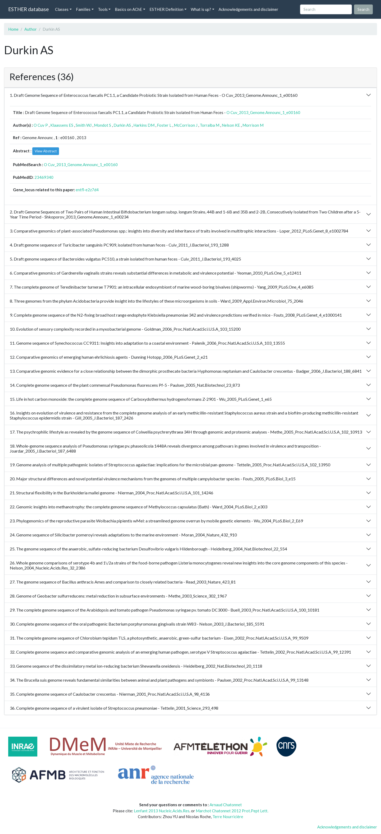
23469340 (43, 177)
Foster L (164, 125)
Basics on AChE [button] (128, 9)
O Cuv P (41, 125)
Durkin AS (122, 125)
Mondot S (102, 125)
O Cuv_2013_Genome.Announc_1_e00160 (263, 112)
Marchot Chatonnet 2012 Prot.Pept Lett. (232, 810)
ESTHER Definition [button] (166, 9)
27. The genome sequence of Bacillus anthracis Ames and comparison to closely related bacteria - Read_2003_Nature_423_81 (123, 581)
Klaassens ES (61, 125)
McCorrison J (185, 125)
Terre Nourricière (227, 816)
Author (30, 29)
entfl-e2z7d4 (87, 189)
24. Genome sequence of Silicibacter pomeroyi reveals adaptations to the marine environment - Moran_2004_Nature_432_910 (123, 534)
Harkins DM (144, 125)
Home (13, 29)
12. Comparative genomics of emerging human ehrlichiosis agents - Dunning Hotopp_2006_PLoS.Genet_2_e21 (109, 356)
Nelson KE (231, 125)
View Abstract (46, 151)
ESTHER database (28, 9)
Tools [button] (103, 9)
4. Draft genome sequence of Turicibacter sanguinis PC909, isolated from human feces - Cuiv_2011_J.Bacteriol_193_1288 (119, 244)
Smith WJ (84, 125)
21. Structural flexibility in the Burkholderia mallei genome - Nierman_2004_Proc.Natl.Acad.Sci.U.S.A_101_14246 (111, 492)
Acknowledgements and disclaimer (248, 9)
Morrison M (253, 125)
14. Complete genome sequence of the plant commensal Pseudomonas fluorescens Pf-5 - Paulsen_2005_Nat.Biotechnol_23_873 (125, 385)
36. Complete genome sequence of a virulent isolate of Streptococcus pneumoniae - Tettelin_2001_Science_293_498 (114, 707)
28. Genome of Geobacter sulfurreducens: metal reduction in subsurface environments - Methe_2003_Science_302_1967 (118, 595)
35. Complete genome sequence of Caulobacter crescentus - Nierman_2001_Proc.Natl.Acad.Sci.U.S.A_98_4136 (110, 693)
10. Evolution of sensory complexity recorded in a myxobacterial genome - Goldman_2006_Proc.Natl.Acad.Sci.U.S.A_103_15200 (125, 328)
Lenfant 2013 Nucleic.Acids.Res (161, 810)
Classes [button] (62, 9)
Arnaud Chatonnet (226, 804)
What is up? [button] (201, 9)
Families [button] (83, 9)
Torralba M (209, 125)
